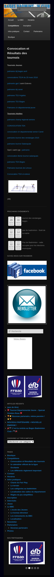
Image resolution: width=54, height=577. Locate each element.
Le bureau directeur (19, 513)
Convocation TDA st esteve (18, 174)
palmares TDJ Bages (16, 102)
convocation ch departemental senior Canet (25, 132)
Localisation (16, 519)
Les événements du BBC (21, 516)
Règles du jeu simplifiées (22, 495)
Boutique (11, 37)
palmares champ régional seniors (21, 120)
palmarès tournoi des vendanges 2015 (23, 138)
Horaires (11, 476)
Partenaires (38, 31)
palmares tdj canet (15, 89)
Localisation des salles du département (28, 492)
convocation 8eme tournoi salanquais (22, 156)
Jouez (10, 504)
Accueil (11, 20)
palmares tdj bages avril (17, 71)
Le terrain (15, 486)
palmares (26, 150)
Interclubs (11, 501)
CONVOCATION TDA (16, 126)
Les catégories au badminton (23, 489)
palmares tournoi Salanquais (19, 144)
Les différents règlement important (26, 470)
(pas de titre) (13, 407)
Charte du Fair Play (19, 483)
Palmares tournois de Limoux (19, 168)
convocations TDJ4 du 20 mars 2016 (22, 77)
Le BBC (10, 507)
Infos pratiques (13, 31)
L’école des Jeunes (19, 510)
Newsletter (12, 522)
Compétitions (13, 26)
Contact (26, 31)
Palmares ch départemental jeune (21, 108)
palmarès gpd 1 (13, 83)
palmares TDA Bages (16, 162)
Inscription (27, 26)
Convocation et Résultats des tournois (28, 461)
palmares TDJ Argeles (16, 95)
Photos (10, 531)
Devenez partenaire (19, 528)
